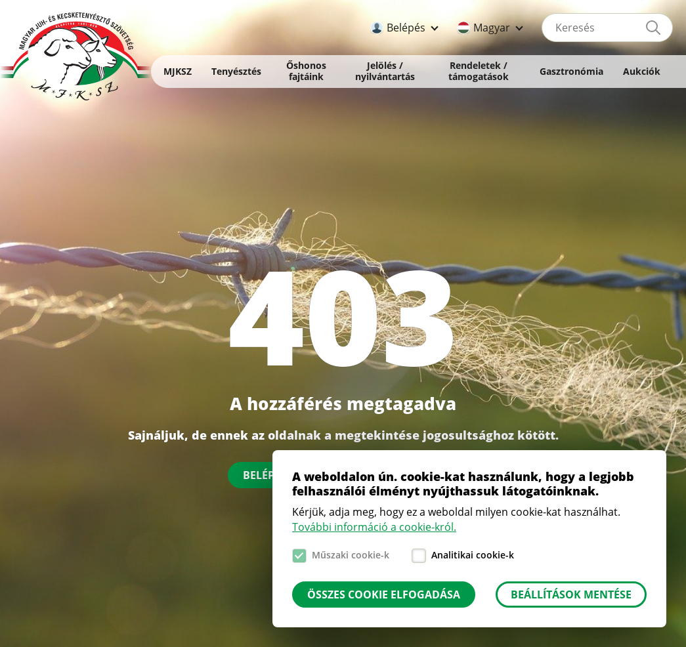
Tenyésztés (236, 71)
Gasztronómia (571, 71)
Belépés (406, 27)
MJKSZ (177, 71)
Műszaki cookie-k (350, 555)
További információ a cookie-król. (374, 527)
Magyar (491, 27)
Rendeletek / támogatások (478, 71)
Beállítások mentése (571, 594)
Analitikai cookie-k (472, 555)
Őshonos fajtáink (306, 71)
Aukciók (641, 71)
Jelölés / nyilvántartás (385, 71)
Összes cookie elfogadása (383, 594)
